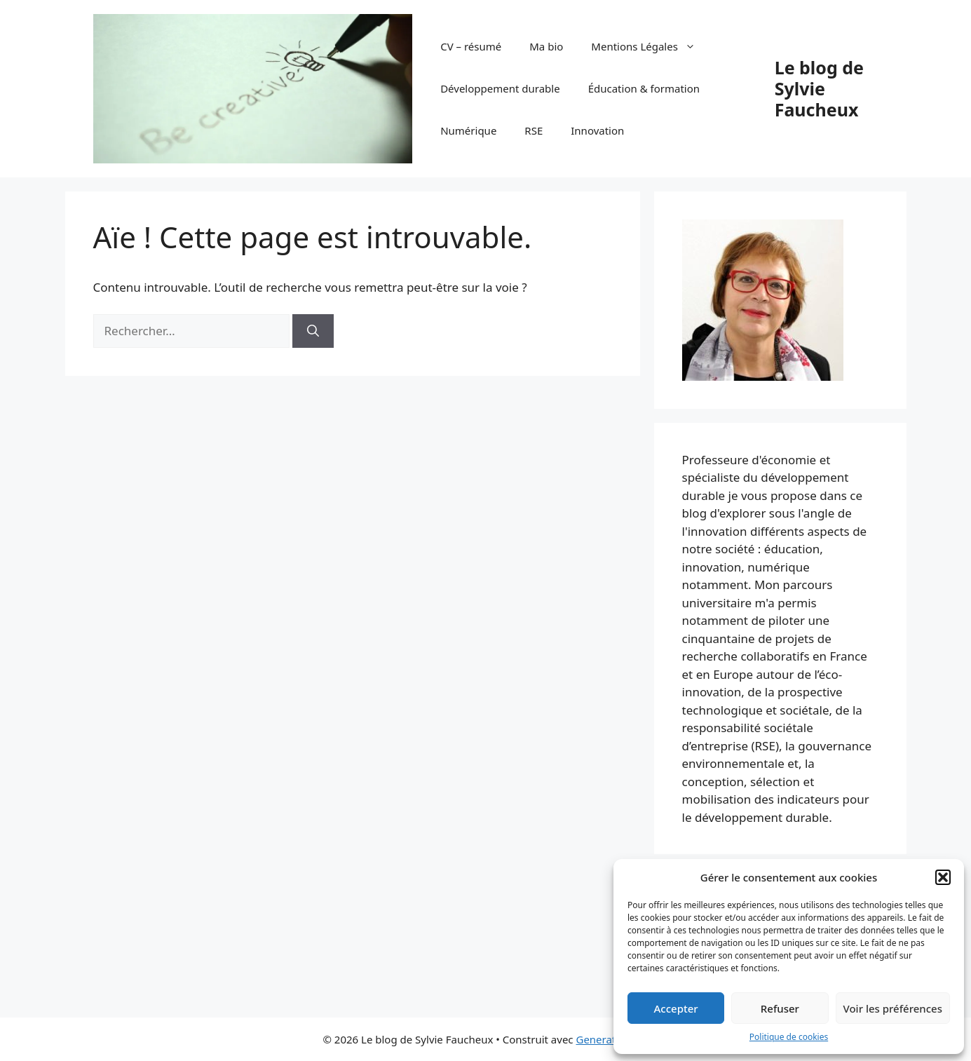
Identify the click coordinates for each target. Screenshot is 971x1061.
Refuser (780, 1008)
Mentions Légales (650, 46)
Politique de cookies (788, 1037)
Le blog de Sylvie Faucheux (819, 88)
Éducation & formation (644, 88)
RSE (533, 130)
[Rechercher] (313, 331)
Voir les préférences (892, 1008)
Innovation (597, 130)
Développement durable (499, 88)
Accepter (676, 1008)
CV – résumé (470, 46)
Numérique (468, 130)
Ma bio (546, 46)
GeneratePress (612, 1039)
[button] (943, 877)
